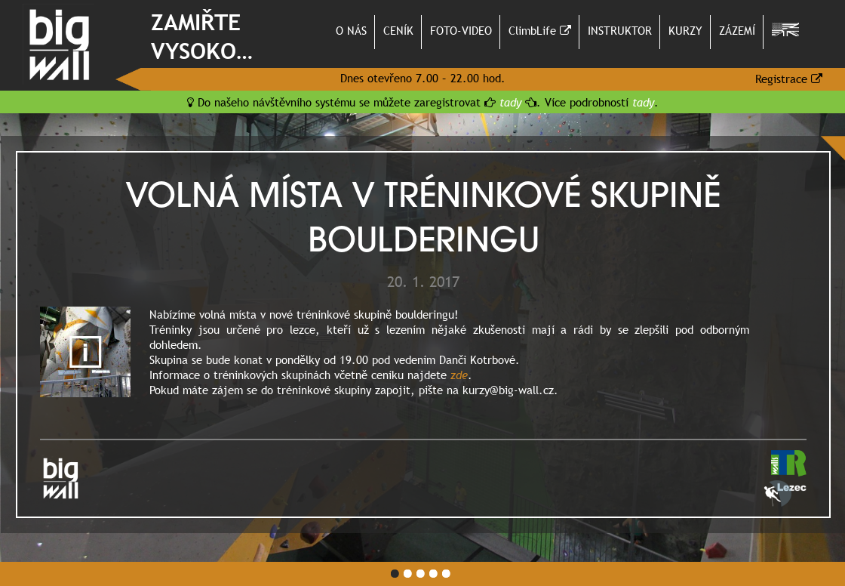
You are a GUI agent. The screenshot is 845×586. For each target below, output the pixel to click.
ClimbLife (540, 30)
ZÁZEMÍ (737, 30)
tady (510, 101)
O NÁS (351, 30)
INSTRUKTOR (620, 30)
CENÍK (398, 30)
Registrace (788, 78)
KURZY (685, 30)
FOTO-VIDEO (461, 30)
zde (459, 374)
